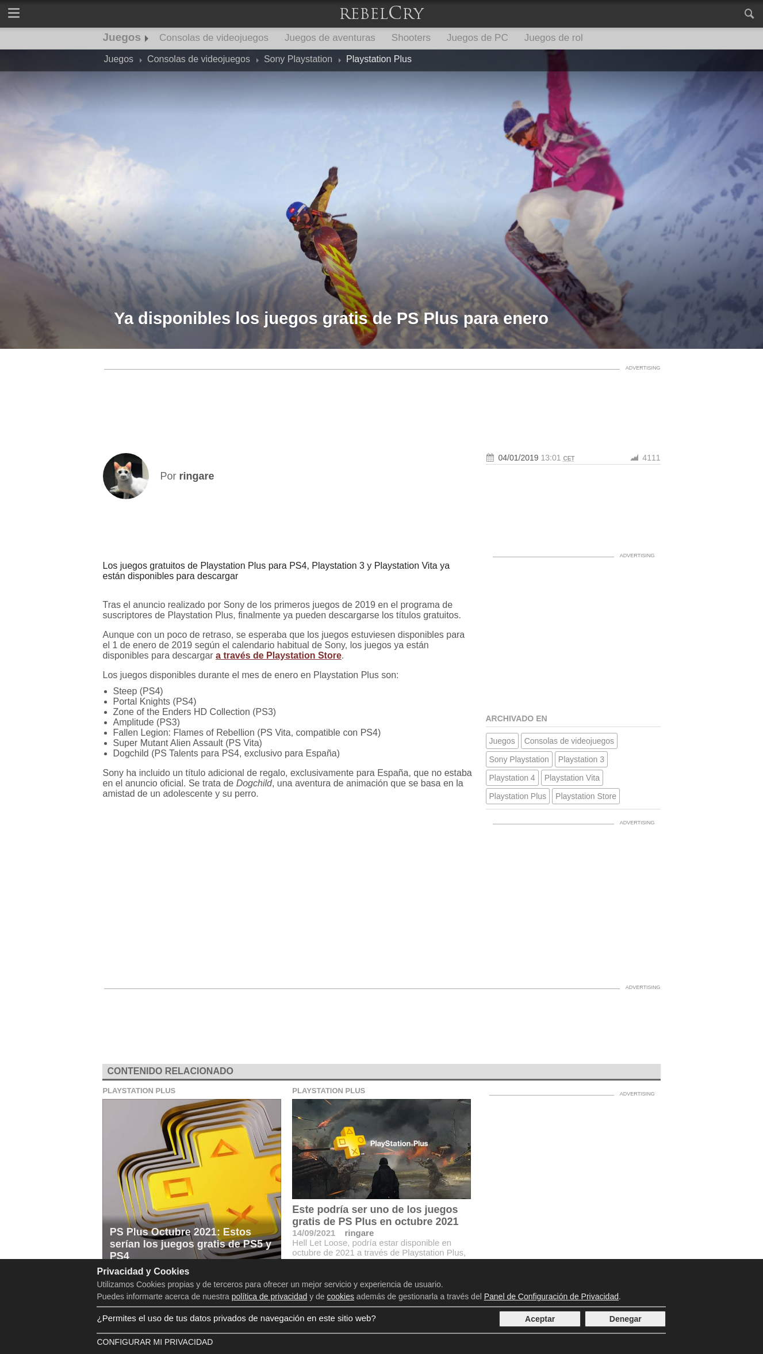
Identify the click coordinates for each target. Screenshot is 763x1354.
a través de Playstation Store (279, 655)
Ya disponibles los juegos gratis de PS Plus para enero (331, 318)
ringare (359, 1233)
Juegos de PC (477, 37)
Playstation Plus (518, 796)
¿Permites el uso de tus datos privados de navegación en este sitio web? (236, 1318)
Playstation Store (585, 796)
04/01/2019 (519, 457)
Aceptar (540, 1318)
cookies (340, 1296)
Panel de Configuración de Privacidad (551, 1296)
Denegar (625, 1318)
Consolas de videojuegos (214, 37)
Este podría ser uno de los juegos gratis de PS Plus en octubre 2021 (375, 1215)
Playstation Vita (572, 777)
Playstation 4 (512, 777)
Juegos (122, 37)
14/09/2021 (313, 1233)
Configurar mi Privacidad (155, 1342)
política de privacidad (270, 1296)
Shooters (411, 37)
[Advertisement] (381, 401)
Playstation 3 (581, 759)
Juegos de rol (553, 37)
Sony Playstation (519, 759)
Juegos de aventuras (330, 37)
